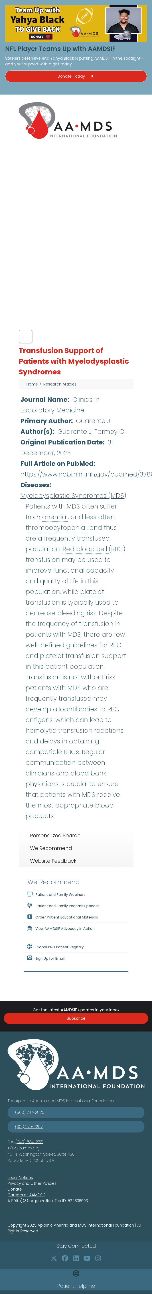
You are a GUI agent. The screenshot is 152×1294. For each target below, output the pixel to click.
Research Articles (60, 384)
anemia (55, 517)
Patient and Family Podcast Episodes (63, 905)
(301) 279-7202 (29, 1126)
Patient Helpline (76, 1286)
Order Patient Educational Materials (62, 917)
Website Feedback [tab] (53, 860)
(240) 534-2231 (29, 1142)
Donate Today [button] (76, 76)
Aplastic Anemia (32, 1101)
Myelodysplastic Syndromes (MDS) (73, 495)
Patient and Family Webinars (56, 894)
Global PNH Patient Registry (55, 947)
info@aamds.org (24, 1148)
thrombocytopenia (56, 527)
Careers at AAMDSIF (26, 1195)
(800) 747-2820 (29, 1112)
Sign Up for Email (45, 958)
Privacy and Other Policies (32, 1183)
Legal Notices (20, 1177)
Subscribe (76, 1018)
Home (32, 384)
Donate (15, 1189)
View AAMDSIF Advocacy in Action (60, 928)
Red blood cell (86, 549)
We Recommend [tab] (51, 848)
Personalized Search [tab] (55, 835)
